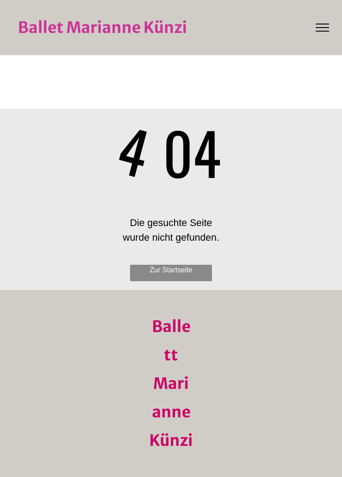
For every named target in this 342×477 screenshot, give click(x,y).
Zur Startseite (171, 270)
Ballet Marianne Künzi (102, 27)
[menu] (322, 27)
